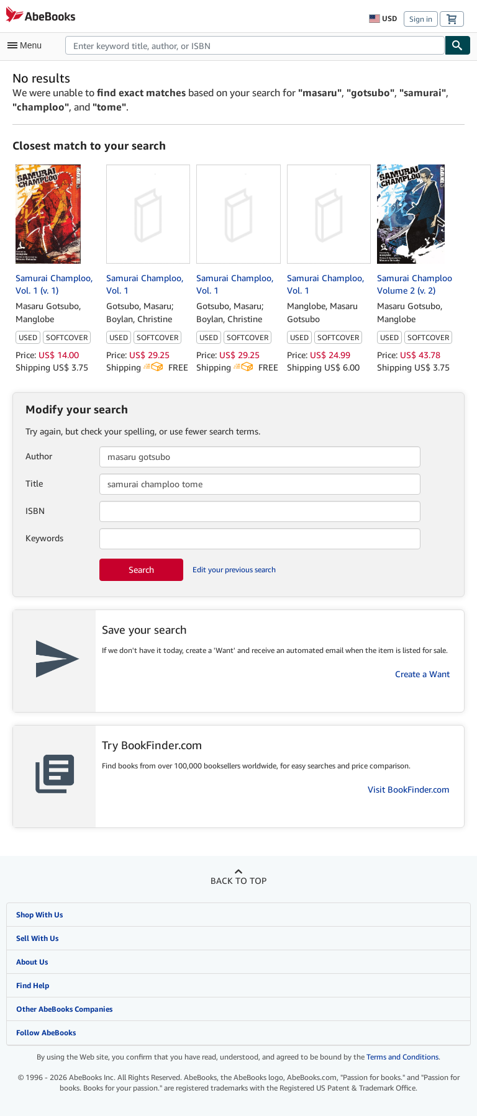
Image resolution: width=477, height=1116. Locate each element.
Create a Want (422, 673)
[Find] (457, 45)
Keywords (44, 538)
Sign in (420, 19)
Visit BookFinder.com (409, 789)
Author (38, 456)
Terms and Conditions (402, 1056)
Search (141, 569)
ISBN (35, 510)
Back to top (238, 880)
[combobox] (255, 45)
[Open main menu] (27, 45)
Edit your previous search (234, 569)
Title (34, 483)
